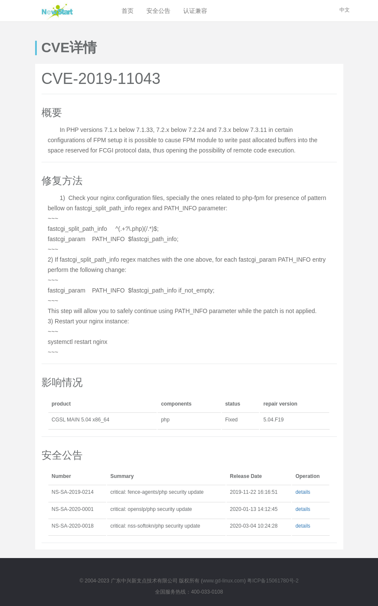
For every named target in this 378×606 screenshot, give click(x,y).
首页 (128, 10)
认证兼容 (195, 10)
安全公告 (158, 10)
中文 (344, 10)
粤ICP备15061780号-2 (272, 581)
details (302, 492)
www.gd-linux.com (223, 581)
